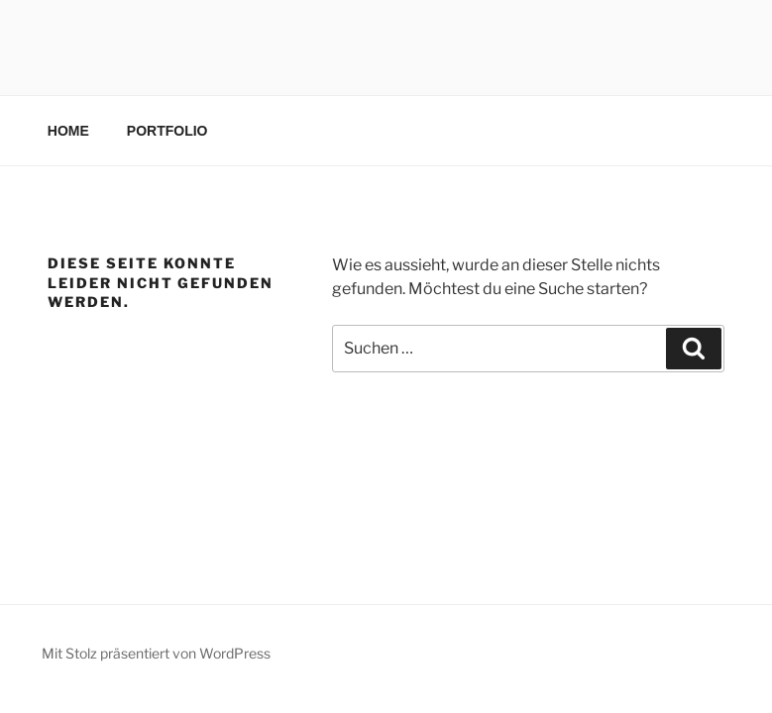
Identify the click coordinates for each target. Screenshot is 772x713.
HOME (68, 131)
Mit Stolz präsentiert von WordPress (156, 653)
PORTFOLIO (167, 131)
